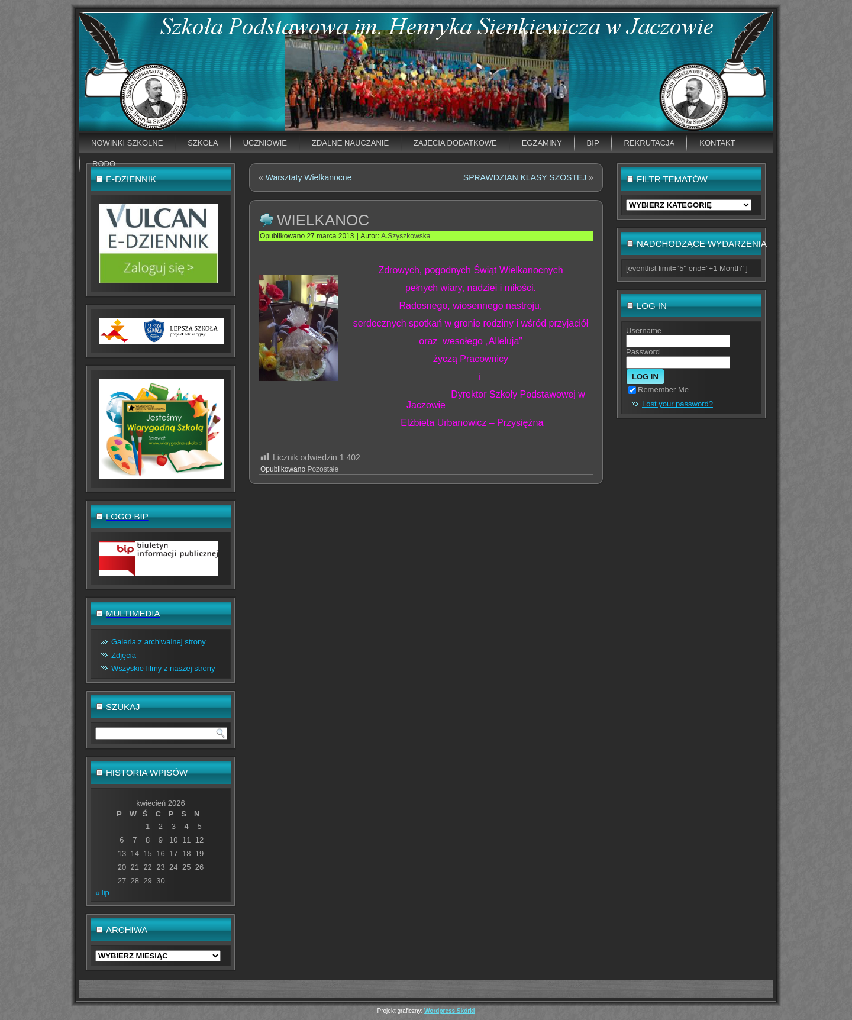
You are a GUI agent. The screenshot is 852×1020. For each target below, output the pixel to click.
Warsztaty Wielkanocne (309, 177)
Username (643, 330)
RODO (103, 163)
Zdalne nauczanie (350, 142)
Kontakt (717, 142)
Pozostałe (322, 469)
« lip (102, 892)
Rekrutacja (649, 142)
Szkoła (203, 142)
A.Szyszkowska (405, 236)
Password (643, 351)
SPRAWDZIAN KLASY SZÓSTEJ (525, 177)
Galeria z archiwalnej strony (158, 641)
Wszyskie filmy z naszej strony (163, 668)
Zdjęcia (123, 655)
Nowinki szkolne (127, 142)
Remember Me (658, 389)
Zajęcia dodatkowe (455, 142)
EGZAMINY (542, 142)
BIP (593, 142)
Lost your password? (677, 403)
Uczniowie (265, 142)
